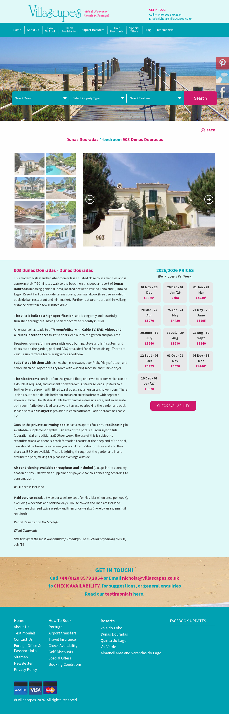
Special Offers (60, 658)
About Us (33, 30)
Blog (148, 30)
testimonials (118, 594)
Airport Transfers (93, 30)
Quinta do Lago (114, 640)
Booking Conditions (65, 664)
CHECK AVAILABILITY (76, 586)
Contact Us (23, 639)
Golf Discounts (116, 29)
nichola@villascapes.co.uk (174, 19)
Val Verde (108, 646)
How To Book (50, 29)
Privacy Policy (25, 669)
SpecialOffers (134, 29)
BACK (210, 130)
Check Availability (68, 29)
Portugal (56, 626)
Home (17, 30)
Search (200, 98)
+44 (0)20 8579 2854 (81, 578)
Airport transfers (62, 633)
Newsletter (23, 663)
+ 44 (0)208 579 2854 (168, 15)
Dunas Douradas (114, 634)
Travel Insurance (62, 639)
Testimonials (165, 30)
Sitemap (21, 656)
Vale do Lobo (111, 627)
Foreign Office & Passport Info (27, 648)
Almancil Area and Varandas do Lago (131, 652)
